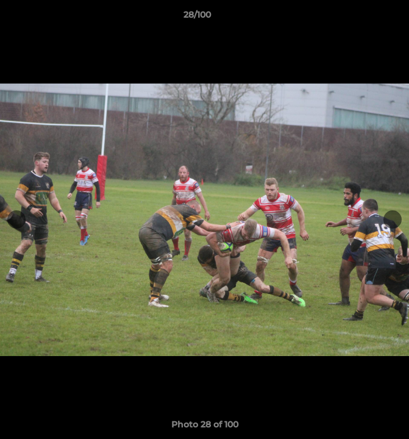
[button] (365, 17)
